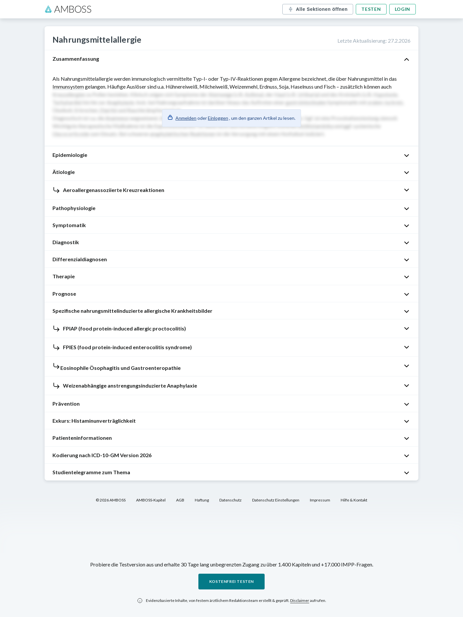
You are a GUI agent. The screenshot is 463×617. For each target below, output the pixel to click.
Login (403, 9)
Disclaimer (299, 600)
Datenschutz (230, 500)
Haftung (202, 500)
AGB (180, 500)
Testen (371, 9)
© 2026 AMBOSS (111, 500)
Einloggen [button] (218, 118)
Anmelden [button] (185, 118)
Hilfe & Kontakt (354, 500)
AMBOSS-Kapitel (151, 500)
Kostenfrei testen (231, 581)
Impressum (320, 500)
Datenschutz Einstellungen (275, 500)
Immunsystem (68, 86)
